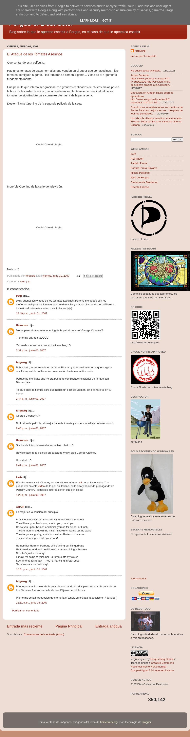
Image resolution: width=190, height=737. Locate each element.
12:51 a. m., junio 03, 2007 (31, 602)
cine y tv (25, 281)
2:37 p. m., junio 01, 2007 (31, 350)
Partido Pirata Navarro (144, 168)
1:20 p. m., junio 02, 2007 (31, 494)
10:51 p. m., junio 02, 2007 (31, 569)
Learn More (89, 20)
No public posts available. (146, 70)
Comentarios (138, 578)
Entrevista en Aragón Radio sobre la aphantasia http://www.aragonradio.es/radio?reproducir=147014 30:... (152, 97)
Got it (106, 20)
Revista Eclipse (140, 187)
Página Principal (69, 626)
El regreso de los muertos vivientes (151, 534)
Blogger (146, 722)
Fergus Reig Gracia (162, 659)
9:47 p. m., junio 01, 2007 (31, 465)
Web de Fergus (140, 177)
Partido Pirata (139, 163)
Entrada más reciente (25, 626)
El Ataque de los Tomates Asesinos (35, 54)
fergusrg (21, 362)
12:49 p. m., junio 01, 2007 (31, 313)
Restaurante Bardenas (144, 182)
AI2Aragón (137, 158)
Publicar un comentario (25, 610)
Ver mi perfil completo (143, 56)
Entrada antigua (108, 626)
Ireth (19, 295)
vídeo (41, 486)
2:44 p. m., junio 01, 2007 (31, 398)
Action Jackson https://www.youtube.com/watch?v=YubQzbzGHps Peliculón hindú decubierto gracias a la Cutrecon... (151, 80)
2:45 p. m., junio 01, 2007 (31, 428)
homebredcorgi (109, 722)
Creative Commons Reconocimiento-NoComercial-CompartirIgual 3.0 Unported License (152, 666)
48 (80, 482)
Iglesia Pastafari (140, 172)
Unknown (22, 325)
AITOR (20, 506)
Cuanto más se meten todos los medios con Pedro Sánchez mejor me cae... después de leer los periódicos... (157, 110)
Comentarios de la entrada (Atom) (44, 634)
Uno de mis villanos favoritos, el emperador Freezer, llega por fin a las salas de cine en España (156, 121)
